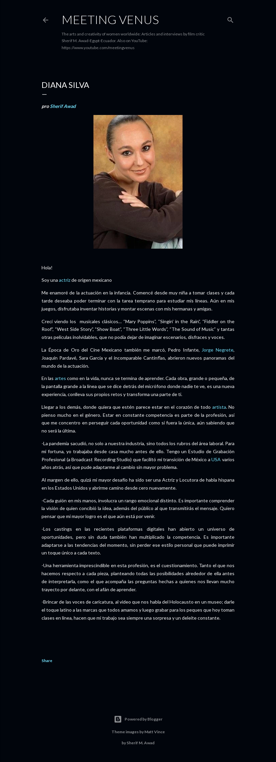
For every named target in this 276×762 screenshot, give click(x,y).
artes (60, 378)
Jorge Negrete (217, 350)
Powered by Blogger (138, 719)
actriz (64, 280)
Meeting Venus (110, 19)
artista (219, 407)
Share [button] (47, 660)
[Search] (230, 18)
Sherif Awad (63, 106)
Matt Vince (154, 731)
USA (216, 459)
